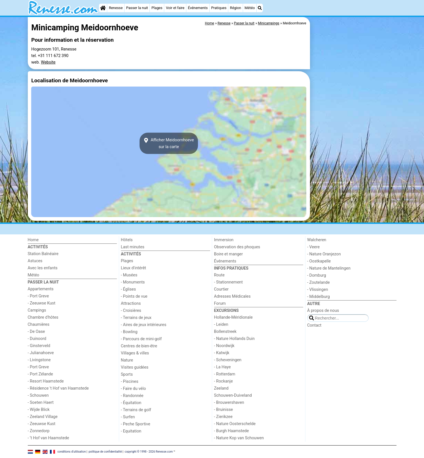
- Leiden (221, 324)
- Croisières (131, 310)
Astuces (35, 261)
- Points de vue (134, 296)
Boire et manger (228, 254)
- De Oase (36, 331)
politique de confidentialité (105, 451)
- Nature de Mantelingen (329, 268)
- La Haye (222, 367)
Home (33, 240)
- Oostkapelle (319, 261)
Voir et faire (175, 8)
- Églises (128, 289)
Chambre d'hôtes (43, 317)
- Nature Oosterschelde (235, 423)
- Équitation (131, 402)
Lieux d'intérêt (133, 268)
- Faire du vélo (133, 388)
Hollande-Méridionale (233, 317)
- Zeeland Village (43, 416)
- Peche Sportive (135, 424)
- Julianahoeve (41, 352)
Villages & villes (135, 353)
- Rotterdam (224, 374)
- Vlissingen (317, 289)
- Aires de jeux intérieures (143, 324)
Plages (157, 8)
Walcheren (316, 240)
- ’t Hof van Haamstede (48, 438)
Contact (314, 325)
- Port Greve (38, 296)
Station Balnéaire (43, 253)
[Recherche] (260, 8)
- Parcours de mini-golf (141, 339)
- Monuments (133, 282)
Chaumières (39, 324)
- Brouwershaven (229, 402)
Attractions (131, 303)
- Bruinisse (223, 409)
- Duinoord (37, 338)
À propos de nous (323, 310)
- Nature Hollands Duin (234, 338)
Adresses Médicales (232, 296)
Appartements (41, 289)
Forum (220, 303)
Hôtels (127, 240)
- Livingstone (39, 360)
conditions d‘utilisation (71, 451)
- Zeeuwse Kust (42, 303)
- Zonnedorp (39, 430)
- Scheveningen (228, 360)
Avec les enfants (43, 268)
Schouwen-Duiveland (233, 395)
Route (219, 275)
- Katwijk (221, 352)
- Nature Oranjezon (324, 254)
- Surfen (128, 417)
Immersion (224, 240)
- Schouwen (38, 395)
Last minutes (132, 247)
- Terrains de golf (136, 409)
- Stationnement (228, 282)
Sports (127, 374)
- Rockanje (223, 381)
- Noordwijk (224, 345)
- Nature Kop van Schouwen (239, 438)
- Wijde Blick (39, 409)
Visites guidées (134, 367)
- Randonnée (132, 395)
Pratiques (218, 8)
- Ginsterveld (39, 345)
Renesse (116, 8)
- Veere (313, 247)
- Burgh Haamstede (231, 430)
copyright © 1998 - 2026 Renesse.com (149, 451)
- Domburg (316, 275)
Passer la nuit (137, 8)
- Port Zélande (40, 374)
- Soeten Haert (41, 402)
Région (235, 8)
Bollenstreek (225, 331)
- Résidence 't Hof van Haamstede (58, 388)
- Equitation (131, 431)
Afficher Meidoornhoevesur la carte (169, 143)
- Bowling (129, 331)
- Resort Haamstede (46, 381)
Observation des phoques (237, 247)
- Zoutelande (318, 282)
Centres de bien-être (139, 346)
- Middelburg (318, 296)
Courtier (221, 289)
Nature (127, 360)
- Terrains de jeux (136, 317)
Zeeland (221, 388)
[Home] (103, 8)
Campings (37, 310)
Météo (249, 8)
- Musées (129, 275)
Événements (198, 8)
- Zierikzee (223, 416)
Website (48, 62)
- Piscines (129, 381)
